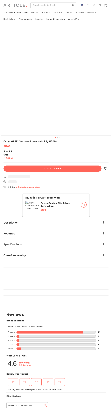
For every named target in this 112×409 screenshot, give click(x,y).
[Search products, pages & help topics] (95, 5)
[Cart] (105, 6)
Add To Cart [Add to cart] (52, 164)
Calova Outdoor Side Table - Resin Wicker (55, 200)
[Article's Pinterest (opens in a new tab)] (13, 363)
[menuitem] (15, 12)
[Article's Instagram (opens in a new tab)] (6, 363)
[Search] (62, 5)
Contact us (83, 334)
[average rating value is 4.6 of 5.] (14, 153)
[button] (105, 164)
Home (6, 24)
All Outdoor (16, 24)
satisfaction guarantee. (28, 183)
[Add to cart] (84, 200)
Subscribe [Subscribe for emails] (13, 393)
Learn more (10, 337)
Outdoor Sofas (30, 24)
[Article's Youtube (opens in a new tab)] (34, 363)
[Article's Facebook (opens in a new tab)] (20, 363)
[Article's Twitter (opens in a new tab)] (27, 363)
